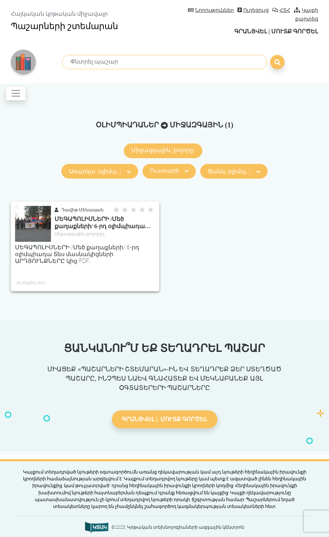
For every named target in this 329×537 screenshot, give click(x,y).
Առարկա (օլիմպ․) (100, 171)
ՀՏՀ (281, 10)
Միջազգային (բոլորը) (163, 150)
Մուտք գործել (294, 31)
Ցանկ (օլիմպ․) (234, 171)
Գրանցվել (250, 31)
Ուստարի (169, 170)
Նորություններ (211, 10)
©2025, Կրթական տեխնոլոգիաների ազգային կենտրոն (177, 527)
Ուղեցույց (253, 10)
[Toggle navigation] (16, 93)
